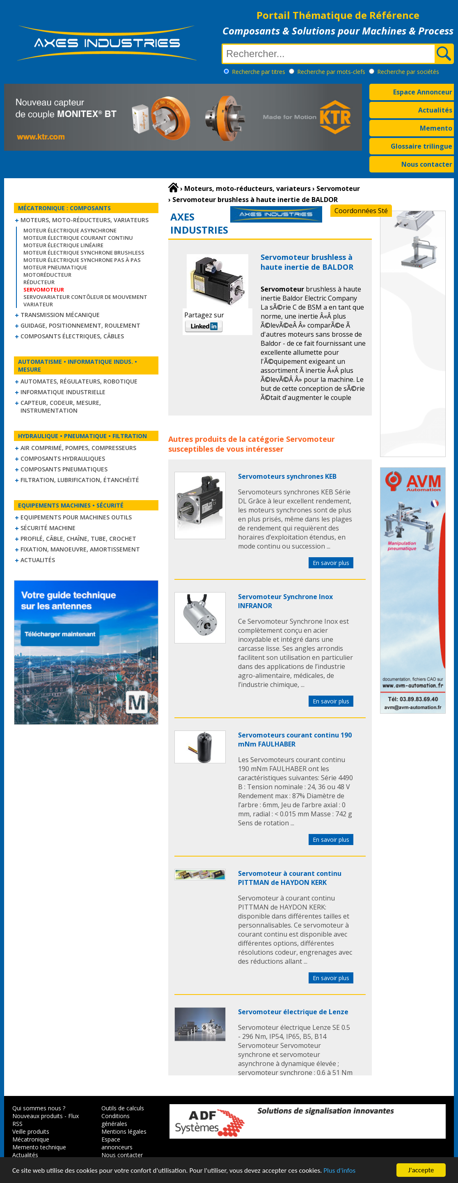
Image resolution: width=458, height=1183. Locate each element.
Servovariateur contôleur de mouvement (85, 297)
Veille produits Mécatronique (30, 1135)
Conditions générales (115, 1120)
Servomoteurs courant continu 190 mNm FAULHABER (295, 739)
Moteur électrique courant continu (78, 237)
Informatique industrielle (63, 392)
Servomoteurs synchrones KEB (287, 476)
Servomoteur (310, 439)
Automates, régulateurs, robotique (79, 381)
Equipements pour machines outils (76, 517)
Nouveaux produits (37, 1116)
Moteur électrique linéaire (63, 245)
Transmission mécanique (60, 315)
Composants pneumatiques (64, 469)
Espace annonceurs (117, 1143)
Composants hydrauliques (63, 458)
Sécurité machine (48, 528)
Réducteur (39, 282)
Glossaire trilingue (421, 146)
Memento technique (39, 1147)
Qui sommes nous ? (38, 1108)
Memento (436, 128)
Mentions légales (124, 1131)
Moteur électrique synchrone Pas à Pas (82, 260)
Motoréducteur (47, 274)
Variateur (38, 304)
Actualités (435, 110)
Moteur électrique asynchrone (70, 230)
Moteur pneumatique (55, 267)
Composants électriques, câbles (72, 336)
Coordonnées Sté (361, 210)
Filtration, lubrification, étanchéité (80, 480)
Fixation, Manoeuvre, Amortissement (80, 549)
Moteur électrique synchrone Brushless (83, 252)
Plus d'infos (339, 1171)
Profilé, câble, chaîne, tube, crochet (78, 538)
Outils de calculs (122, 1108)
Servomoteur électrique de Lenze (293, 1011)
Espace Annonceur (422, 91)
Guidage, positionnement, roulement (80, 325)
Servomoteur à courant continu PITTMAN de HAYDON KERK (289, 878)
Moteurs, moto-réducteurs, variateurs (85, 220)
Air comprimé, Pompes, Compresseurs (78, 448)
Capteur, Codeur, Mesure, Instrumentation (61, 406)
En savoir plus (331, 563)
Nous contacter (426, 164)
